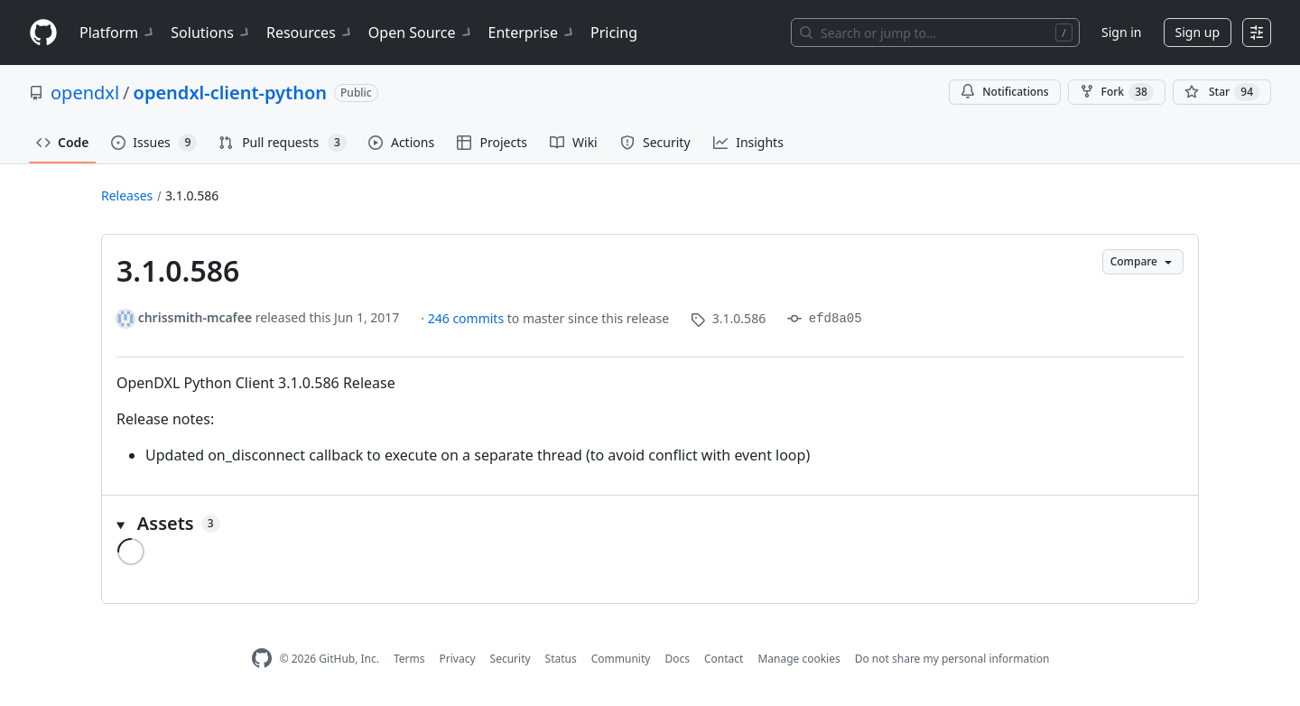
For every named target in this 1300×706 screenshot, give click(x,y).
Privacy (458, 658)
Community (621, 658)
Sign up (1197, 32)
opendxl (85, 92)
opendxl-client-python (231, 92)
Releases (127, 195)
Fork (1117, 92)
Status (561, 658)
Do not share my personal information (952, 658)
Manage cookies (798, 658)
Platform (117, 32)
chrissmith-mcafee (195, 317)
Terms (409, 658)
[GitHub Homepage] (262, 658)
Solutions (211, 32)
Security (510, 658)
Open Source (421, 32)
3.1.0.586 (191, 195)
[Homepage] (43, 33)
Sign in (1121, 32)
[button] (650, 523)
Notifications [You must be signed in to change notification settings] (1004, 91)
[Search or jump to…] (935, 32)
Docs (677, 658)
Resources (310, 32)
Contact (723, 658)
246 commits (467, 318)
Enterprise (532, 32)
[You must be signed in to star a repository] (1222, 92)
